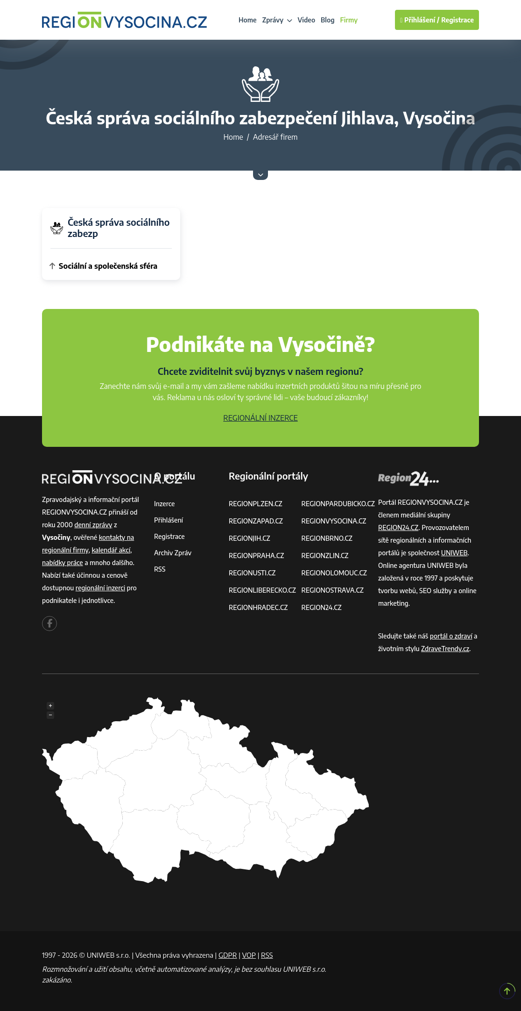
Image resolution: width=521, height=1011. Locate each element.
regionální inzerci (100, 588)
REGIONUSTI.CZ (252, 573)
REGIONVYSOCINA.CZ (333, 521)
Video (307, 20)
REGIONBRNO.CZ (326, 538)
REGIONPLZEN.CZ (255, 504)
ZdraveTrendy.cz (445, 648)
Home (248, 20)
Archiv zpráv (172, 553)
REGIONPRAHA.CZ (256, 555)
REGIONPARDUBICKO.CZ (338, 504)
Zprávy (277, 20)
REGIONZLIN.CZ (324, 555)
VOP (249, 955)
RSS (159, 569)
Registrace (457, 20)
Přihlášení (168, 520)
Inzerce (164, 504)
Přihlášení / (419, 20)
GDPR (227, 955)
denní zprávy (93, 525)
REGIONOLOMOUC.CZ (334, 573)
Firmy (349, 20)
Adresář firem (275, 137)
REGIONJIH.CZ (249, 538)
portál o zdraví (451, 636)
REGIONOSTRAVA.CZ (332, 590)
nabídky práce (62, 562)
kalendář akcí (111, 550)
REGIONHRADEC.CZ (258, 607)
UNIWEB (454, 553)
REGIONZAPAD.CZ (256, 521)
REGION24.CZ (321, 607)
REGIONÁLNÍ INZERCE (260, 418)
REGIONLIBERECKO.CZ (262, 590)
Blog (327, 20)
